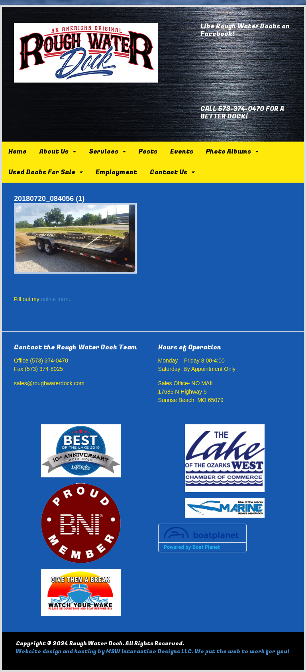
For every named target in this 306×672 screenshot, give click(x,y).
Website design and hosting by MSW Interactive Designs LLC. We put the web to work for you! (152, 651)
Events (181, 151)
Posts (148, 151)
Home (17, 151)
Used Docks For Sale (41, 172)
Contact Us (168, 172)
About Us (54, 151)
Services (103, 151)
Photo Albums (228, 151)
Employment (116, 172)
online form (55, 299)
